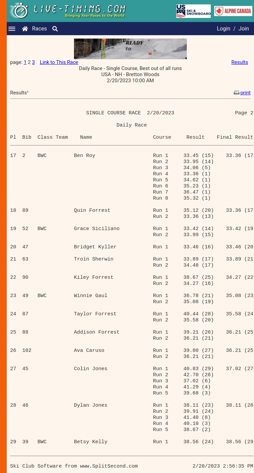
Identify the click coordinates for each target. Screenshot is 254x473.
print (241, 93)
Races (39, 28)
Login (223, 28)
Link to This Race (59, 62)
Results (239, 62)
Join (243, 28)
